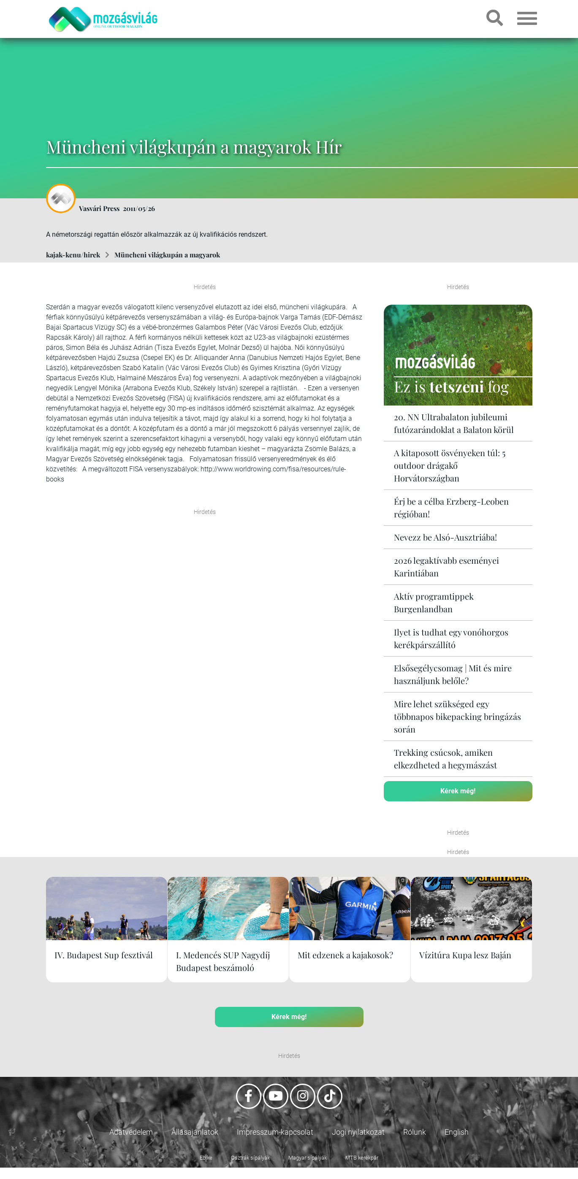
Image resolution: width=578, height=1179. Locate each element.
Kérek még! (457, 791)
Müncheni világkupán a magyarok (167, 254)
